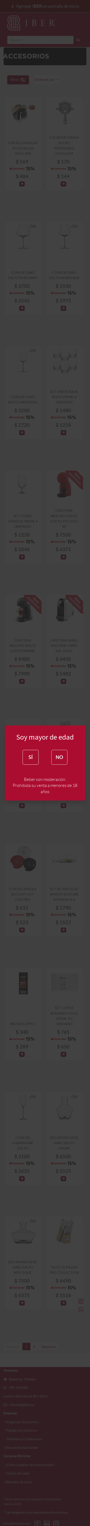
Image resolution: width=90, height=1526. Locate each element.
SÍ (31, 757)
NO (59, 757)
